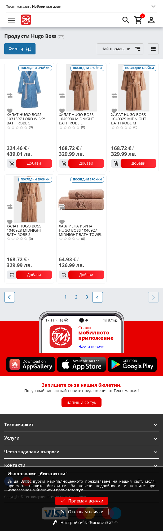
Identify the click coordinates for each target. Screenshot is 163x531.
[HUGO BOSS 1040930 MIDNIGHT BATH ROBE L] (81, 87)
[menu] (11, 20)
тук (79, 489)
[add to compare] (13, 95)
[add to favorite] (13, 111)
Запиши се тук (81, 402)
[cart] (138, 20)
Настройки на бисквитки (81, 522)
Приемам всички (81, 501)
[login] (151, 20)
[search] (126, 20)
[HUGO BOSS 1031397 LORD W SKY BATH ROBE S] (29, 87)
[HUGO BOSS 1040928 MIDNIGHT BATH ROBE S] (29, 199)
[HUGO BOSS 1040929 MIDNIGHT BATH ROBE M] (133, 87)
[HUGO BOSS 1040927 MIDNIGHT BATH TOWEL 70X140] (81, 199)
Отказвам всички (81, 512)
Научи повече (91, 346)
